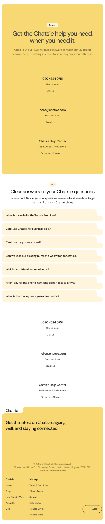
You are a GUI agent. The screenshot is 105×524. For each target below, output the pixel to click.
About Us (10, 502)
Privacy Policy (36, 491)
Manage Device (36, 508)
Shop (8, 491)
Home (9, 485)
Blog (8, 508)
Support (33, 497)
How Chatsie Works (15, 497)
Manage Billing (36, 514)
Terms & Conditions (38, 485)
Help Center (35, 502)
